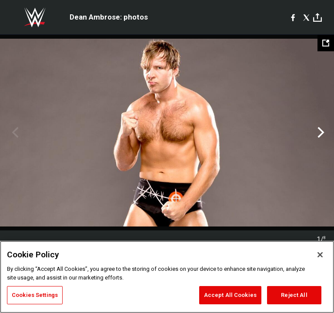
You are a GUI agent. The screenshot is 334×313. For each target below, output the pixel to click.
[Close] (320, 254)
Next (319, 133)
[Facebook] (293, 17)
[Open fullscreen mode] (325, 43)
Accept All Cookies (230, 295)
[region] (167, 277)
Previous (14, 133)
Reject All (294, 295)
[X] (306, 17)
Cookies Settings (35, 295)
